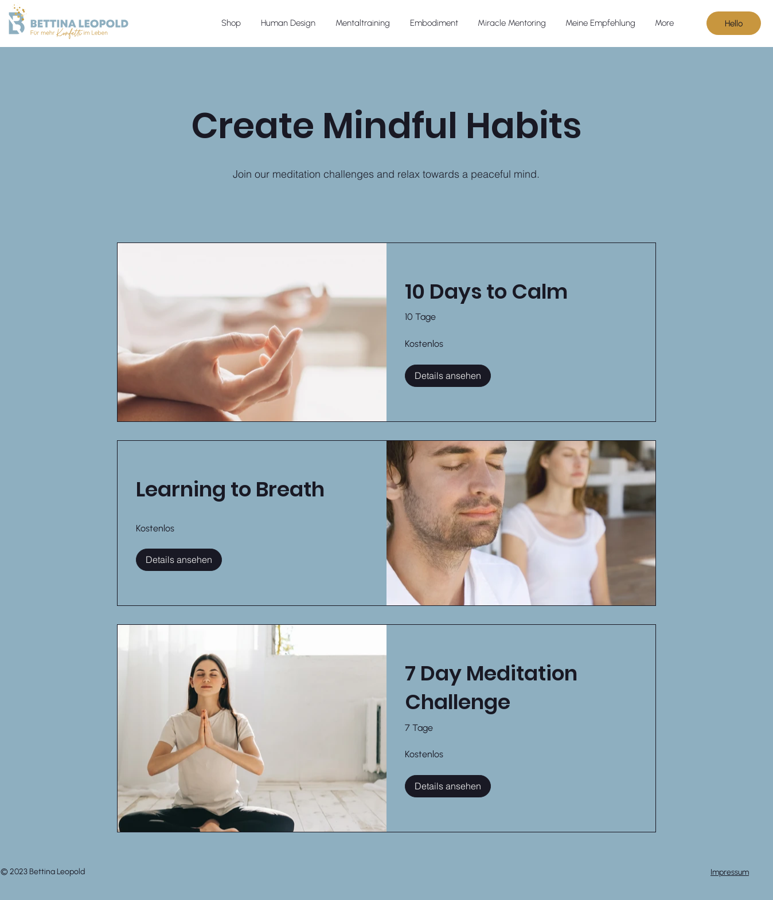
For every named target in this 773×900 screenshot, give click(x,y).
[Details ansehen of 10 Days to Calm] (448, 375)
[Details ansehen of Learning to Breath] (179, 559)
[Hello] (733, 23)
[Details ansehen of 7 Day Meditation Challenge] (448, 786)
